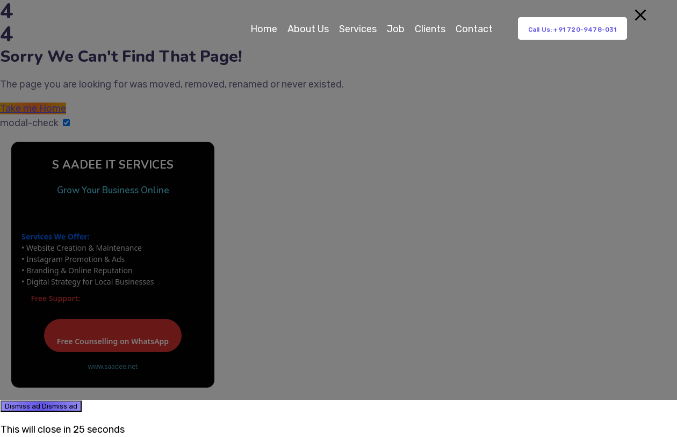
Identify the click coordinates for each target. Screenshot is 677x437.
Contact (474, 29)
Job (396, 29)
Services (358, 29)
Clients (430, 29)
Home (263, 29)
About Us (308, 29)
